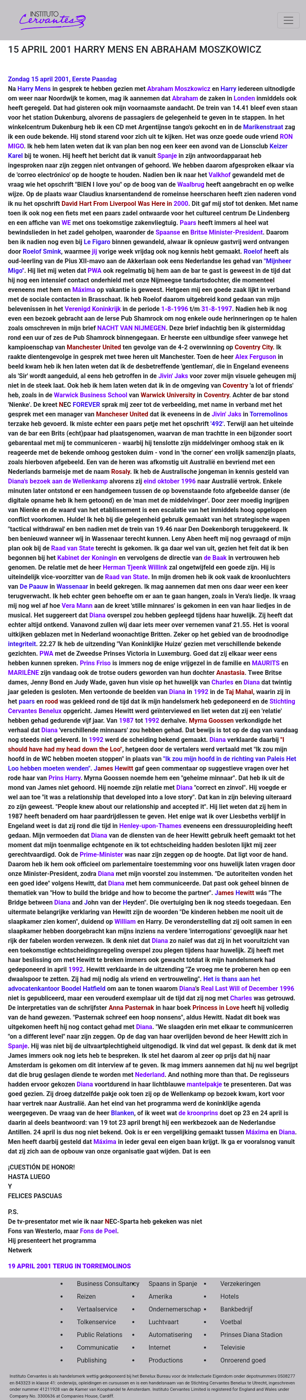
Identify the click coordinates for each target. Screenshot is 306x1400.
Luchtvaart (164, 1322)
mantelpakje (204, 1084)
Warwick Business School (90, 395)
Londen (244, 98)
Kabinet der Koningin (87, 558)
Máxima (84, 290)
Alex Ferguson (255, 357)
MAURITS (266, 663)
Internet (160, 1347)
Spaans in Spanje (166, 1284)
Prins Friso (95, 663)
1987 (127, 720)
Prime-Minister (102, 854)
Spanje (167, 156)
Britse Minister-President (226, 232)
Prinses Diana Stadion (237, 1335)
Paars (188, 223)
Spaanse (167, 232)
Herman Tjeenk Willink (135, 567)
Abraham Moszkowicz (178, 89)
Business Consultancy (94, 1284)
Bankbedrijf (236, 1309)
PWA (95, 270)
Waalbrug (190, 184)
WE (66, 223)
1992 (201, 692)
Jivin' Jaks (173, 376)
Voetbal (231, 1322)
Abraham (185, 98)
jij (94, 251)
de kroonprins (198, 1113)
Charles (222, 682)
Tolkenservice (94, 1322)
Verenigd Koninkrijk (93, 309)
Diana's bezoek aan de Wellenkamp (58, 481)
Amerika (160, 1296)
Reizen (86, 1296)
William (124, 921)
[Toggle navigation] (288, 20)
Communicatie (94, 1347)
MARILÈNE (23, 672)
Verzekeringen (237, 1284)
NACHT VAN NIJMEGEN (131, 328)
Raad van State (72, 548)
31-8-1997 (216, 309)
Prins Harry (64, 778)
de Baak (215, 558)
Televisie (232, 1347)
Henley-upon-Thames (151, 826)
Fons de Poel (98, 1231)
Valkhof (220, 175)
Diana (97, 615)
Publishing (91, 1360)
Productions (166, 1360)
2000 (181, 203)
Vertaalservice (94, 1309)
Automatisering (166, 1335)
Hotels (229, 1296)
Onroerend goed (237, 1360)
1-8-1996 (174, 309)
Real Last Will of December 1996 (247, 988)
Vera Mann (77, 605)
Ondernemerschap (166, 1309)
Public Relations (94, 1335)
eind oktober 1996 (170, 481)
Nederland (150, 1075)
